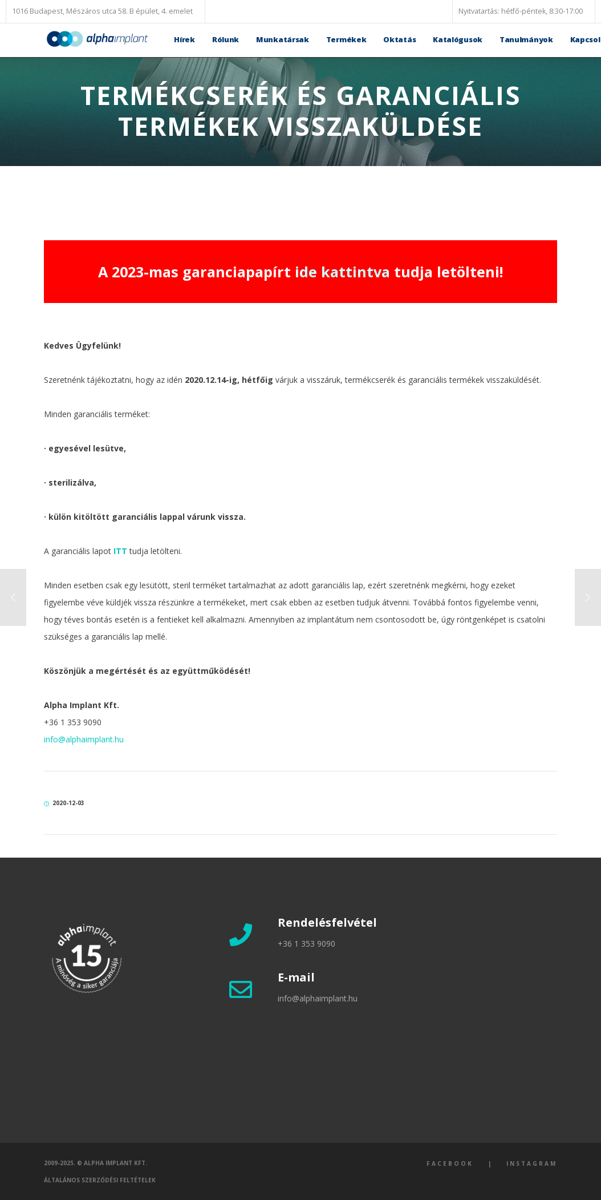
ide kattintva (342, 271)
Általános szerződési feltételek (100, 1180)
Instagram (531, 1163)
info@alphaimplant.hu (84, 739)
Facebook (450, 1163)
